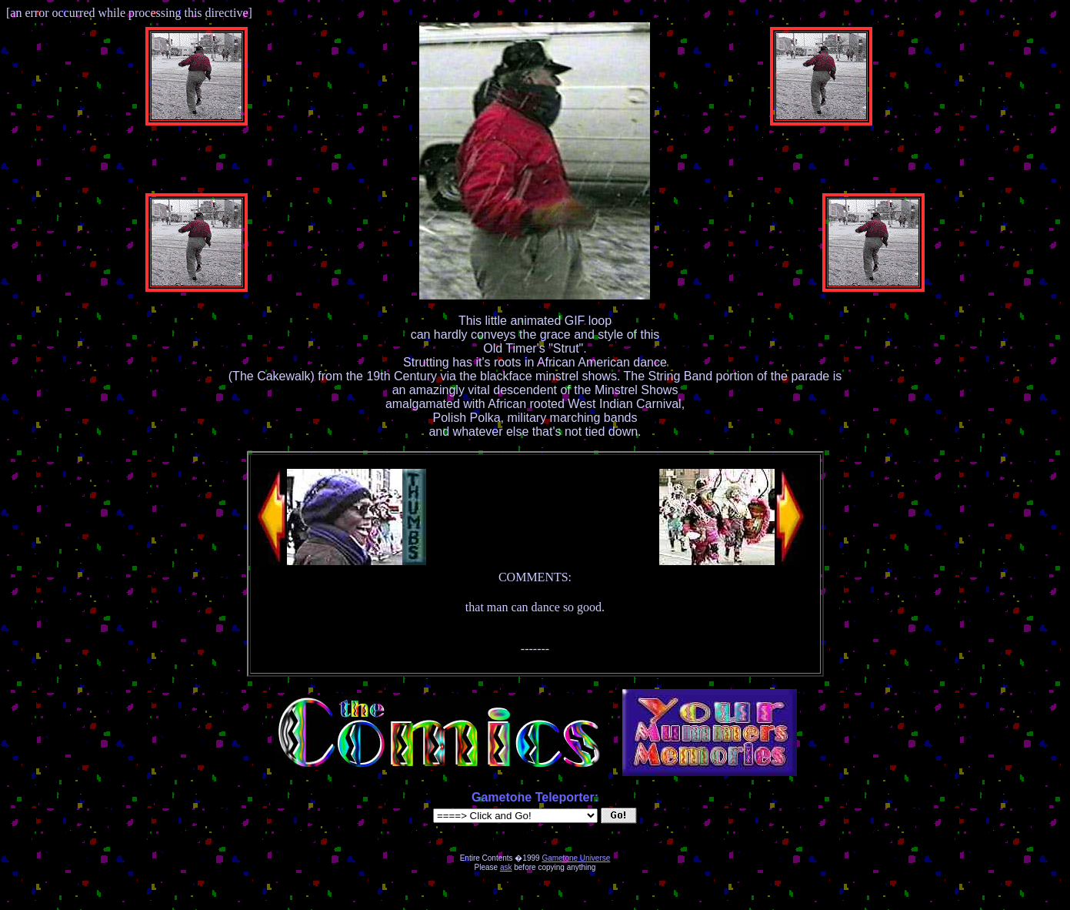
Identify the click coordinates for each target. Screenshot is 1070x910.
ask (506, 867)
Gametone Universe (576, 858)
